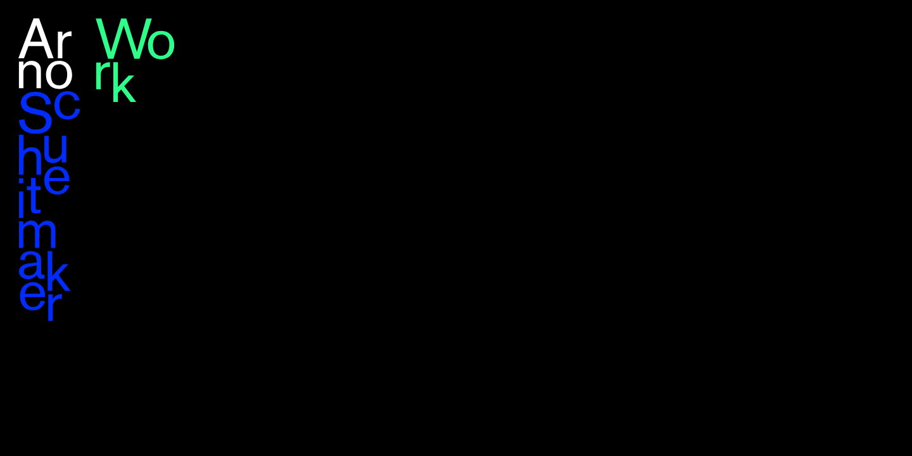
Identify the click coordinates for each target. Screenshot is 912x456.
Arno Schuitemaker (49, 169)
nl (889, 24)
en (869, 24)
